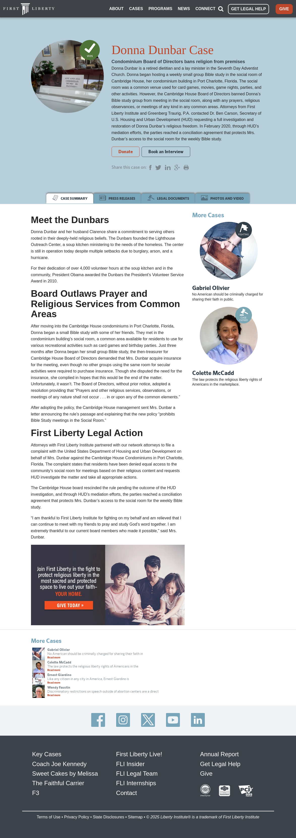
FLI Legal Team (137, 773)
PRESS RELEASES (117, 197)
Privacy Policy (76, 816)
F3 (35, 792)
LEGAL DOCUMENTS (168, 197)
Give (206, 773)
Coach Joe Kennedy (59, 763)
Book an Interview (165, 151)
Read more (53, 657)
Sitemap (135, 816)
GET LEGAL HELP (248, 9)
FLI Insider (130, 763)
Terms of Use (48, 816)
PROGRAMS (160, 8)
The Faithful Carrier (58, 782)
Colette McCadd (213, 372)
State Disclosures (108, 816)
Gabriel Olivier (210, 287)
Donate (125, 151)
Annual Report (219, 753)
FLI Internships (136, 782)
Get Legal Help (220, 763)
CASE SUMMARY (69, 197)
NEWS (184, 8)
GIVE (284, 9)
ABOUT (116, 8)
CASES (136, 8)
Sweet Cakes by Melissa (65, 773)
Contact (126, 792)
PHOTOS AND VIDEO (222, 197)
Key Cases (46, 753)
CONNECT (205, 8)
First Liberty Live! (139, 753)
